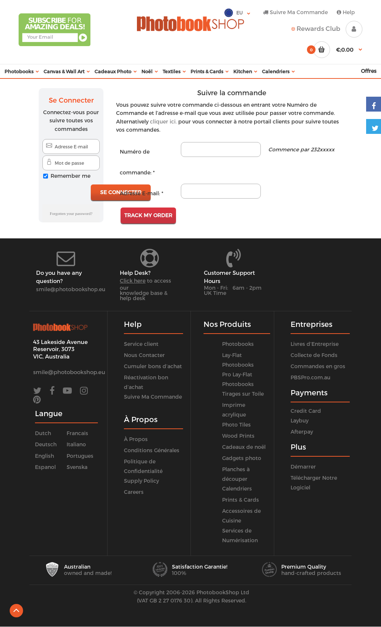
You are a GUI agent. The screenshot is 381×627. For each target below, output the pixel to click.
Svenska (77, 467)
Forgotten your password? (71, 213)
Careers (134, 492)
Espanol (45, 467)
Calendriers (237, 488)
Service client (141, 344)
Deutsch (46, 444)
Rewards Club (315, 28)
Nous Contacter (144, 355)
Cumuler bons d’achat (153, 366)
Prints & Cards (240, 499)
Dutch (43, 433)
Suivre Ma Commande (295, 12)
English (44, 456)
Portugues (80, 456)
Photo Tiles (236, 424)
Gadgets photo (241, 458)
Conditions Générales (151, 450)
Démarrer (303, 466)
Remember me (70, 176)
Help (346, 12)
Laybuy (299, 420)
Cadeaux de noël (244, 447)
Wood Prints (238, 436)
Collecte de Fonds (314, 355)
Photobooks (238, 344)
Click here (132, 280)
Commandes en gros (318, 366)
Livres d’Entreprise (315, 344)
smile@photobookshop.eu (70, 289)
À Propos (136, 439)
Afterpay (302, 431)
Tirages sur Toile (243, 393)
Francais (77, 433)
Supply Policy (141, 481)
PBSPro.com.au (310, 377)
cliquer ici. (163, 121)
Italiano (76, 444)
